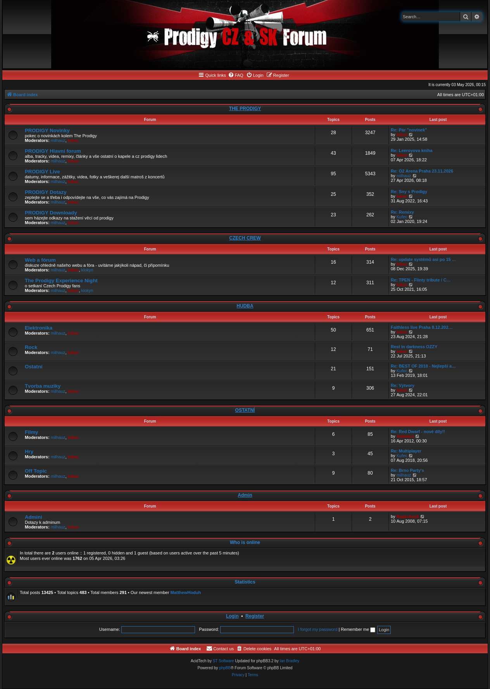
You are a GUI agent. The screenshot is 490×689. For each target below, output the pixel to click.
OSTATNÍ (245, 410)
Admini (33, 517)
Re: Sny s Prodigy (409, 191)
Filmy (31, 432)
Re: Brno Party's (407, 470)
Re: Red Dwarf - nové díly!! (418, 431)
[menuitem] (235, 75)
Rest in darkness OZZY (414, 346)
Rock (31, 347)
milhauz (58, 140)
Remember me (358, 629)
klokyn (87, 270)
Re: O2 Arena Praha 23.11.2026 (422, 171)
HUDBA (244, 306)
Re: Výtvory (402, 385)
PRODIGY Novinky (47, 130)
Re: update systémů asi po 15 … (423, 259)
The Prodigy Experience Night (61, 280)
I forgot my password (317, 629)
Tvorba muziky (42, 386)
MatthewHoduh (185, 592)
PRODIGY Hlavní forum (53, 151)
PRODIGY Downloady (51, 213)
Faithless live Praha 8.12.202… (422, 327)
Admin (245, 495)
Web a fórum (40, 260)
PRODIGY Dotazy (45, 192)
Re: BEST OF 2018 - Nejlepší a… (423, 366)
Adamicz (405, 436)
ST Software (223, 661)
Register (254, 616)
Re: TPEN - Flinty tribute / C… (421, 280)
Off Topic (36, 471)
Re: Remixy (402, 212)
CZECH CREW (245, 238)
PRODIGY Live (42, 171)
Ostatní (33, 367)
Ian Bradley (289, 661)
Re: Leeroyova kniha (412, 150)
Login (232, 616)
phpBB (225, 668)
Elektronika (38, 328)
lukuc (73, 140)
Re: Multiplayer (406, 451)
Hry (29, 451)
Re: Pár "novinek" (409, 130)
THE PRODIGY (245, 108)
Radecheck (408, 516)
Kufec (402, 216)
